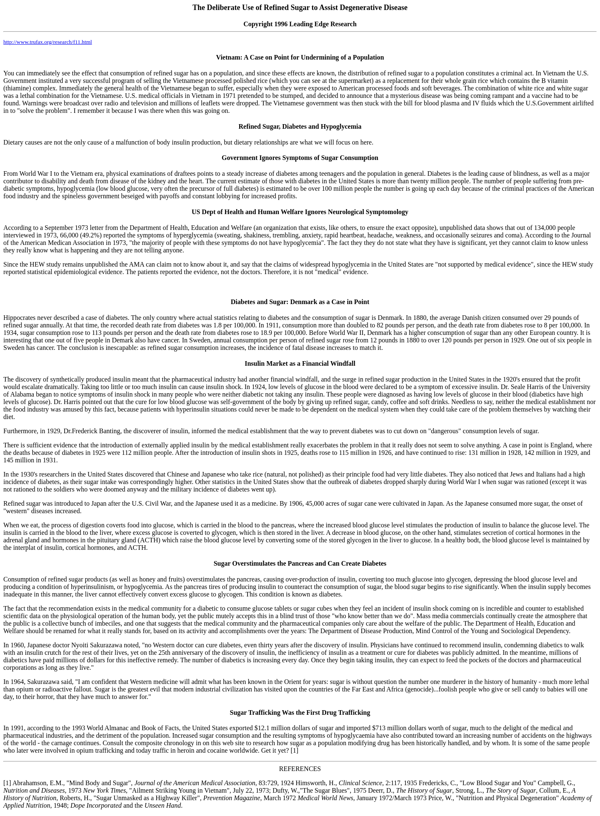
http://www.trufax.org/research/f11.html (47, 42)
